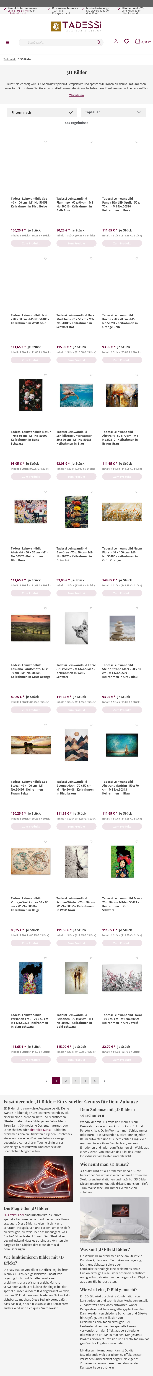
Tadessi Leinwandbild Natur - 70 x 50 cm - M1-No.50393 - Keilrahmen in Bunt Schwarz (31, 438)
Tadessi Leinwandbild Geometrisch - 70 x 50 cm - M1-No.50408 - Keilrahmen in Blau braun (75, 787)
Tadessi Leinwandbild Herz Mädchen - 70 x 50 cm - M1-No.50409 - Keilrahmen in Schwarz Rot (75, 321)
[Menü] (8, 42)
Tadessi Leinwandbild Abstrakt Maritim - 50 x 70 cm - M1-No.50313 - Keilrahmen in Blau (120, 787)
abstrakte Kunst (40, 1130)
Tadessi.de (10, 59)
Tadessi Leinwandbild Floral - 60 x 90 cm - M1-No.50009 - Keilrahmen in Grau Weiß (122, 1019)
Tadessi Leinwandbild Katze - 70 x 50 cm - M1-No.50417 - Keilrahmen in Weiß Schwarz (76, 671)
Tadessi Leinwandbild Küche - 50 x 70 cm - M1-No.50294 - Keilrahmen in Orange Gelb (120, 321)
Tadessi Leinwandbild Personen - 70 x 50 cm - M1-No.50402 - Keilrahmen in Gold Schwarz (75, 1021)
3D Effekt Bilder (14, 1215)
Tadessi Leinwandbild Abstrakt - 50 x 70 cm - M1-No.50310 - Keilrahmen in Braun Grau (120, 438)
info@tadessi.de (17, 13)
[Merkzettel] (126, 42)
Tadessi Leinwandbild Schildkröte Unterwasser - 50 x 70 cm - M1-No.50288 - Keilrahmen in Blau (74, 438)
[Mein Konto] (115, 42)
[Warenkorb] (143, 42)
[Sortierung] (113, 112)
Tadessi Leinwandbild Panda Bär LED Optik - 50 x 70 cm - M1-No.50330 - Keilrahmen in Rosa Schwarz (121, 204)
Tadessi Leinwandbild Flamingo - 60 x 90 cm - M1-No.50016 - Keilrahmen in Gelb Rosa (75, 204)
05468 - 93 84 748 (18, 10)
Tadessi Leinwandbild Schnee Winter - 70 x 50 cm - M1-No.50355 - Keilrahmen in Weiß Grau (75, 904)
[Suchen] (98, 42)
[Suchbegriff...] (56, 42)
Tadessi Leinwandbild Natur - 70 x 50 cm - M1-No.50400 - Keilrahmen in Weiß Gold (31, 319)
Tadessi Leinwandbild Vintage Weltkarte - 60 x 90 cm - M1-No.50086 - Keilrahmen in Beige (29, 904)
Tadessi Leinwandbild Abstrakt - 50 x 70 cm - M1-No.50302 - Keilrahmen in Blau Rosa (29, 554)
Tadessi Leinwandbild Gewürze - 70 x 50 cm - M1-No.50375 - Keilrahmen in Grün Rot (74, 554)
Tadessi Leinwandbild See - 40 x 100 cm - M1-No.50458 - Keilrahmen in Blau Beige (30, 202)
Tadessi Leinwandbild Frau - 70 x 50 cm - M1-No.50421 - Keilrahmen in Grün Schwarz (122, 904)
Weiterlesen (76, 95)
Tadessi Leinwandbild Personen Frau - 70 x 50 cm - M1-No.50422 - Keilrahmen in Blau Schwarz (30, 1021)
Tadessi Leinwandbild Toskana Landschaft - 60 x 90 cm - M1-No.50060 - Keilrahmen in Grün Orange (30, 671)
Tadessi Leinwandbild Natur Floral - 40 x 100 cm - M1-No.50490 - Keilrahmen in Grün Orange (122, 554)
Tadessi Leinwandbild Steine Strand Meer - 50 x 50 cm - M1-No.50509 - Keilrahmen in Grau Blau (121, 671)
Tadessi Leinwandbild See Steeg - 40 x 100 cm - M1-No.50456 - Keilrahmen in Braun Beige (29, 787)
